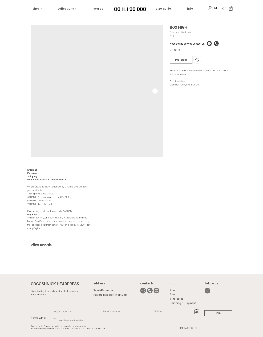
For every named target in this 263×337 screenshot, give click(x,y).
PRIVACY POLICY (188, 328)
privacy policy (81, 326)
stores (98, 8)
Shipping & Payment (183, 303)
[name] (127, 311)
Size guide (177, 298)
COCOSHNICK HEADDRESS (55, 284)
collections (66, 8)
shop (36, 8)
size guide (163, 8)
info (190, 8)
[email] (77, 311)
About (173, 290)
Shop (173, 294)
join (218, 313)
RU (216, 8)
